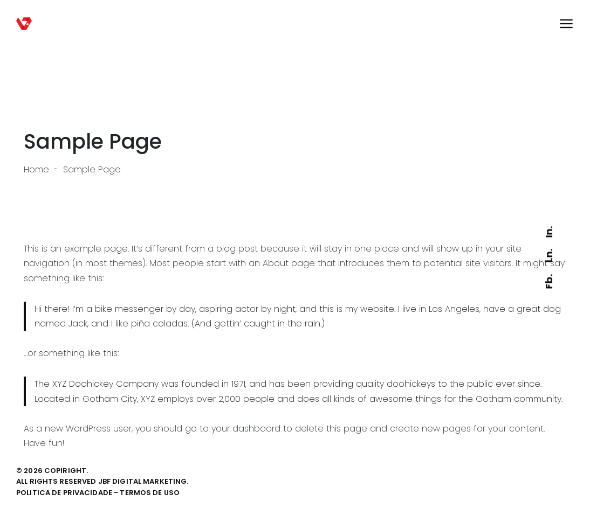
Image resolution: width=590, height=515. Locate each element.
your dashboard (245, 428)
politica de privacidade (64, 493)
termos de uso (150, 493)
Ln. (548, 256)
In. (548, 232)
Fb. (548, 281)
